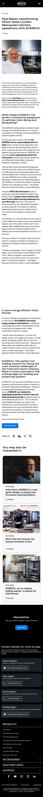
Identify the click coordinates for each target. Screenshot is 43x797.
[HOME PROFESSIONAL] (21, 3)
